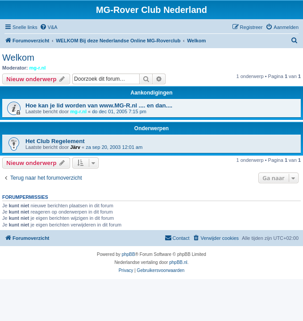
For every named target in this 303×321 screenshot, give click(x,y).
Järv (75, 147)
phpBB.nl (178, 262)
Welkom (18, 57)
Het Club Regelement (55, 141)
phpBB (128, 254)
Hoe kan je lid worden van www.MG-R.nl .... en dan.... (98, 105)
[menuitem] (49, 27)
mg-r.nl (37, 67)
